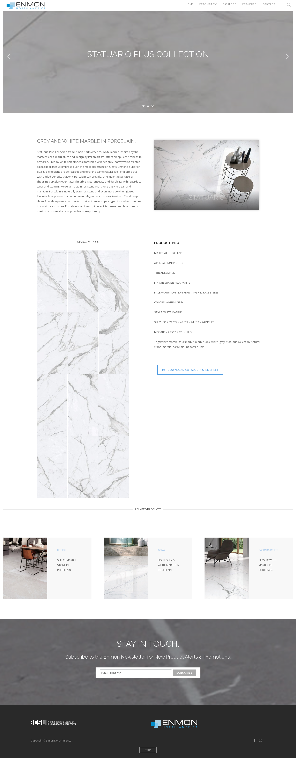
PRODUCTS (203, 5)
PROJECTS (249, 5)
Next (287, 56)
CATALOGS (228, 5)
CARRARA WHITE (269, 550)
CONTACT (268, 5)
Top (148, 750)
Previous (8, 56)
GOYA (161, 550)
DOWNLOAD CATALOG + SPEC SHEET (190, 370)
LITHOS (62, 550)
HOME (185, 5)
